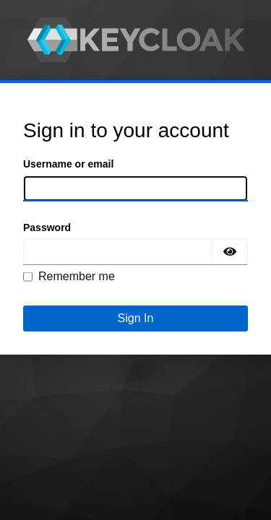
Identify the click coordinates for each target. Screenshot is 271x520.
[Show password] (230, 252)
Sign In (136, 318)
